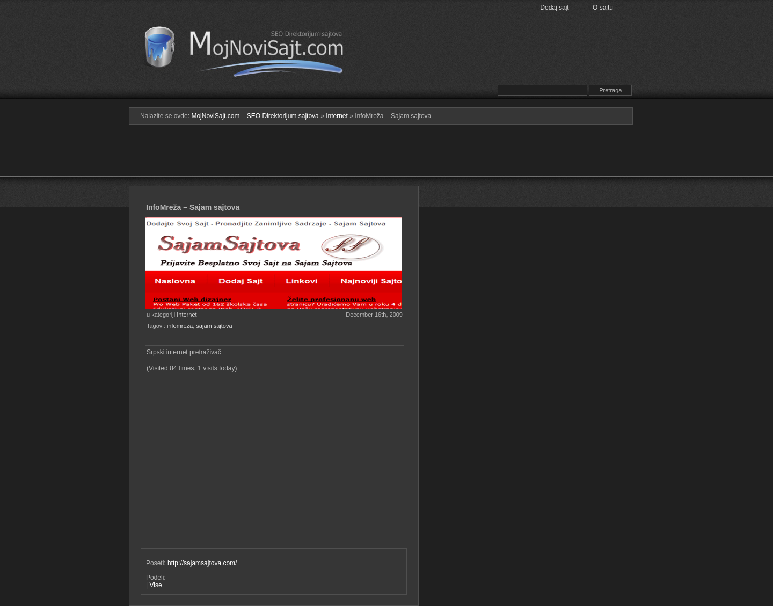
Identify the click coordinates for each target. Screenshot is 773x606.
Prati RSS (463, 71)
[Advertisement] (386, 159)
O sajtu (603, 7)
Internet (337, 116)
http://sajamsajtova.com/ (202, 563)
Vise (155, 585)
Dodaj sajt (554, 7)
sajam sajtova (214, 326)
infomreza (180, 326)
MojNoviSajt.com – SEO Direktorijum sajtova (251, 48)
